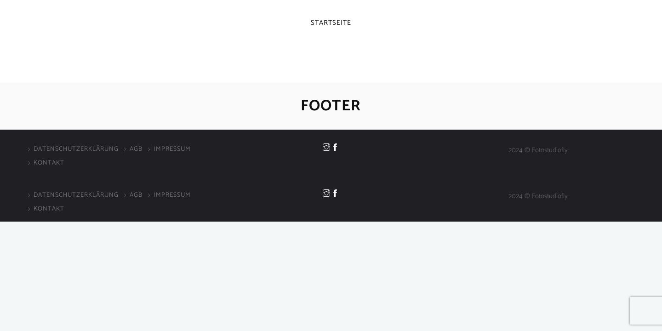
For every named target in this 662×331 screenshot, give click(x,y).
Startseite (331, 23)
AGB (136, 149)
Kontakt (49, 163)
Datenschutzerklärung (76, 149)
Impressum (172, 149)
